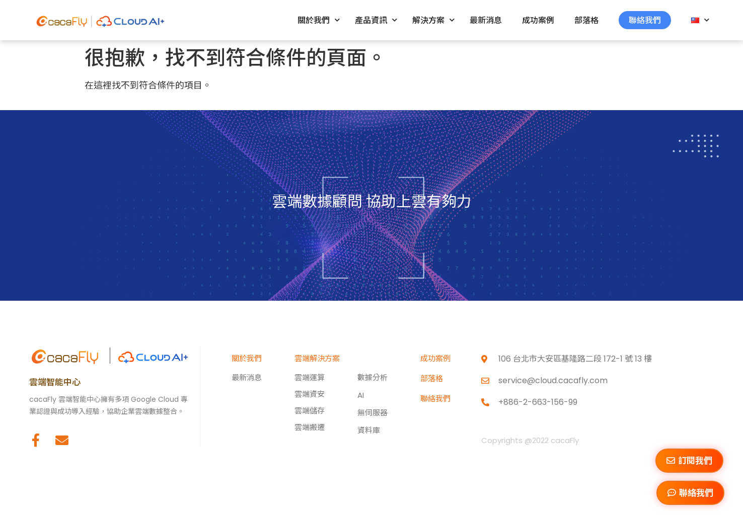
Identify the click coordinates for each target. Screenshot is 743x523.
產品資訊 (376, 20)
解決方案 (433, 20)
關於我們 (319, 20)
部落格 (586, 20)
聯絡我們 (645, 20)
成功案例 (538, 20)
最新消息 (486, 20)
